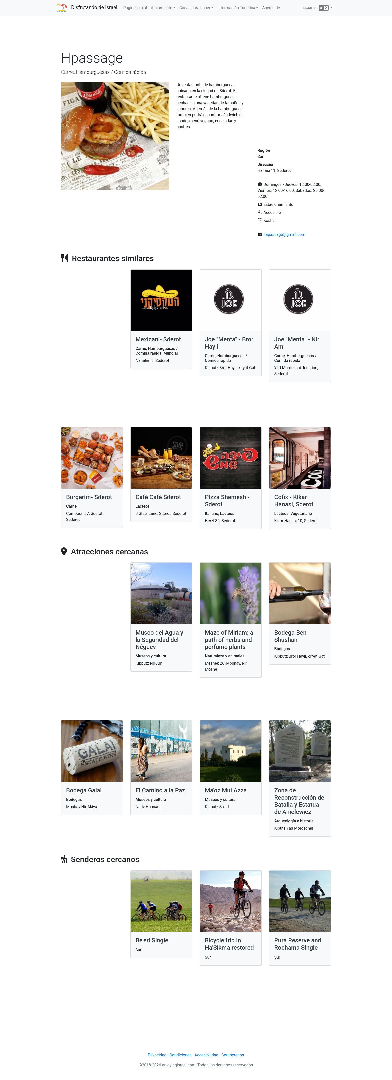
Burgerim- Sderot (89, 497)
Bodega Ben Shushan (290, 636)
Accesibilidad (206, 1055)
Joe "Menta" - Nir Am (297, 343)
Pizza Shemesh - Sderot (227, 501)
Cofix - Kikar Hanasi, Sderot (294, 501)
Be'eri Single (152, 940)
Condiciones (181, 1055)
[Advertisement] (196, 34)
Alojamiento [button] (161, 7)
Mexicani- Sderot (158, 339)
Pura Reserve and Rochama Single (298, 944)
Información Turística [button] (236, 7)
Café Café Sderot (158, 497)
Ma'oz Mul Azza (226, 790)
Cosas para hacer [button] (195, 7)
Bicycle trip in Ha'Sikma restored (229, 944)
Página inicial (135, 7)
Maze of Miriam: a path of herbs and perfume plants (229, 640)
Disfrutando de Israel (94, 7)
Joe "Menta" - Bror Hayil (229, 343)
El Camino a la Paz (160, 790)
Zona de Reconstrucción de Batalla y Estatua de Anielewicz (299, 801)
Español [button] (316, 8)
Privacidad (157, 1055)
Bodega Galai (84, 790)
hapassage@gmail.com (285, 234)
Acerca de (271, 7)
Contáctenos (233, 1055)
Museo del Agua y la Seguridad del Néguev (160, 640)
